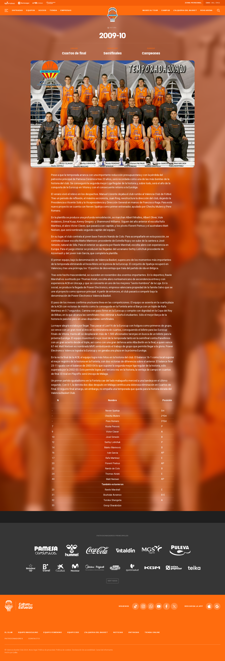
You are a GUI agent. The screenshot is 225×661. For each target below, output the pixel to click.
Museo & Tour (150, 10)
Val (213, 3)
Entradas (17, 10)
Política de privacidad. (47, 650)
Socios (42, 10)
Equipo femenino (52, 632)
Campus (165, 10)
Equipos (30, 10)
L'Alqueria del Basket (185, 10)
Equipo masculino (28, 632)
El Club (9, 632)
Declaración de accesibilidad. (84, 650)
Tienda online (152, 632)
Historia (111, 27)
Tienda (53, 10)
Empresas (65, 10)
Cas (208, 3)
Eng (218, 3)
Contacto (34, 639)
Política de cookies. (64, 650)
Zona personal (193, 3)
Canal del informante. (104, 650)
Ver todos (112, 581)
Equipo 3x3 (73, 632)
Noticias (118, 632)
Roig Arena (206, 10)
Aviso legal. (33, 650)
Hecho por (11, 653)
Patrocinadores (14, 639)
